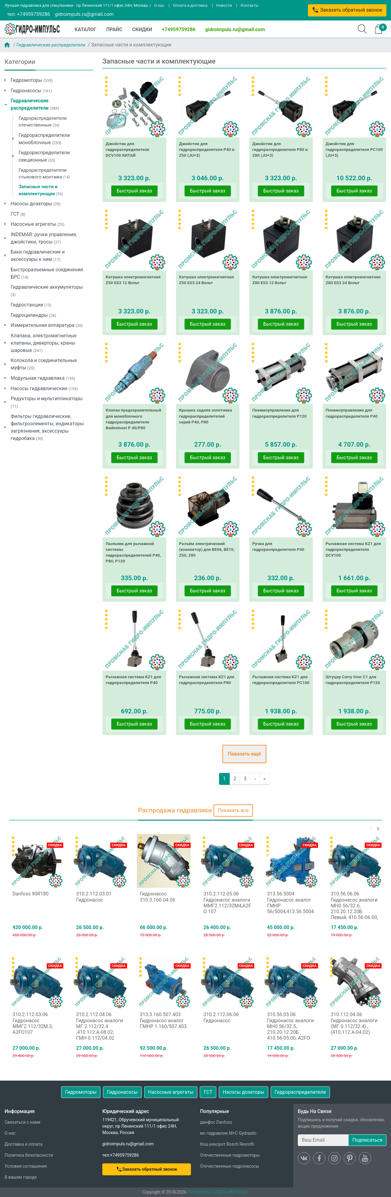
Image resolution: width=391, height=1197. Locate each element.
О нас (159, 5)
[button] (371, 829)
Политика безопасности (29, 1155)
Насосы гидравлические (44, 388)
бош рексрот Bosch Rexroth (227, 1144)
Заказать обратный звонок (347, 9)
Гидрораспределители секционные (44, 156)
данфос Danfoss (216, 1122)
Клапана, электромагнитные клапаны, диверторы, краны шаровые (43, 343)
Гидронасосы (31, 90)
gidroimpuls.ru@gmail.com (84, 14)
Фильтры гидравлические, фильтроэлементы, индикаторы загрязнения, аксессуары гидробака (47, 427)
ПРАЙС (114, 29)
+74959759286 (179, 29)
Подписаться (367, 1140)
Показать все (233, 810)
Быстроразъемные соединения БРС (47, 273)
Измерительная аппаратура (47, 325)
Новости (224, 5)
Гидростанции (31, 305)
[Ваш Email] (323, 1140)
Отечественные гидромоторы (230, 1155)
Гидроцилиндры (33, 315)
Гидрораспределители (300, 1092)
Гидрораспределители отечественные (43, 121)
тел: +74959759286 (28, 14)
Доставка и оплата (23, 1144)
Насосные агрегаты (37, 224)
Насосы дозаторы (35, 204)
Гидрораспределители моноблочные (44, 138)
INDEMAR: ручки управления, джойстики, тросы (44, 238)
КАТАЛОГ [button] (85, 29)
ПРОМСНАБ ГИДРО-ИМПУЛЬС (218, 1192)
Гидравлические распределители (51, 45)
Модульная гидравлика (43, 378)
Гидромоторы (32, 80)
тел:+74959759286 (120, 1155)
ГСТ (18, 214)
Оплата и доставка (190, 5)
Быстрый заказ (134, 191)
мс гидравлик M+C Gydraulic (228, 1133)
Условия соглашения (26, 1166)
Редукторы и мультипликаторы (47, 402)
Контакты (250, 5)
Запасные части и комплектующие (41, 190)
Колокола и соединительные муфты (44, 364)
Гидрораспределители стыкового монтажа (44, 173)
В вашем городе (21, 1177)
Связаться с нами (22, 1122)
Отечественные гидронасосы (229, 1166)
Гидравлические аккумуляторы (47, 290)
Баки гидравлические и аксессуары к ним (38, 255)
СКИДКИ (142, 29)
